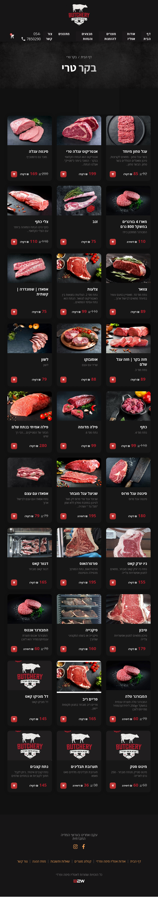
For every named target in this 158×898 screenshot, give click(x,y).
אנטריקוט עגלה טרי (82, 151)
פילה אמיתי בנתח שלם (29, 427)
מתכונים (64, 34)
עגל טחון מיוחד (135, 151)
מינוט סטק (138, 767)
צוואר (142, 289)
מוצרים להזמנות (110, 36)
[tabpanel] (79, 452)
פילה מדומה (88, 427)
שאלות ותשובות (60, 862)
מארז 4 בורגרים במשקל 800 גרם (133, 224)
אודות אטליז (131, 36)
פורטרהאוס (88, 564)
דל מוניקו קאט (36, 697)
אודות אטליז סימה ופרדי (111, 862)
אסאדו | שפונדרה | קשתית (32, 292)
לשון (44, 359)
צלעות (92, 289)
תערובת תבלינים (84, 767)
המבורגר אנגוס (36, 630)
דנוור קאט (40, 564)
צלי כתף (41, 221)
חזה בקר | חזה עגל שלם (131, 362)
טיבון (143, 630)
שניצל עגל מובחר (83, 494)
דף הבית (147, 36)
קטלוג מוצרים (82, 862)
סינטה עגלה (38, 151)
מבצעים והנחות (87, 36)
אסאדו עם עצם (36, 494)
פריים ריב (90, 700)
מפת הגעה (39, 862)
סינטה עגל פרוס (134, 494)
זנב (95, 221)
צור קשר (49, 36)
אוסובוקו (91, 359)
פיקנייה (91, 630)
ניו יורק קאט (137, 564)
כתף (143, 427)
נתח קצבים (39, 767)
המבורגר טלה (136, 697)
